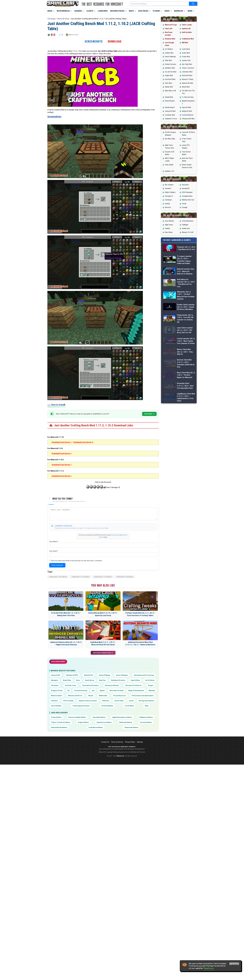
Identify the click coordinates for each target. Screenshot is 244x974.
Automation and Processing (144, 675)
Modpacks (178, 11)
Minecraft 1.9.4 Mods (125, 577)
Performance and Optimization (143, 695)
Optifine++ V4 (169, 171)
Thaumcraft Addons (131, 727)
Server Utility (119, 701)
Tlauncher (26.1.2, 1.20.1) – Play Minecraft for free (186, 251)
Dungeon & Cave (57, 690)
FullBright (185, 225)
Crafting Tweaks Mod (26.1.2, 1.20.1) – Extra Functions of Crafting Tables (140, 614)
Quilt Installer (187, 32)
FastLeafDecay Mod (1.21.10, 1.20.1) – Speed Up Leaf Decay (103, 614)
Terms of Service (117, 742)
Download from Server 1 (61, 442)
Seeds (167, 11)
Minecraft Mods (63, 19)
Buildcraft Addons (125, 722)
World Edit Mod (187, 75)
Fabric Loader (187, 25)
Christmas (54, 685)
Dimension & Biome (112, 685)
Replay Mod (169, 87)
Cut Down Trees (70, 685)
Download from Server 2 (83, 442)
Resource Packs (117, 11)
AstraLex (168, 207)
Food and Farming (80, 690)
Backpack (54, 680)
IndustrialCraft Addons (59, 727)
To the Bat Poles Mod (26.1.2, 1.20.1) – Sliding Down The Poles (66, 614)
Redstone (105, 701)
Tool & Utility (129, 706)
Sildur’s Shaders (170, 192)
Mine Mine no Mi (170, 91)
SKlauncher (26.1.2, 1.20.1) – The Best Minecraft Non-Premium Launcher (185, 316)
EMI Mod (185, 43)
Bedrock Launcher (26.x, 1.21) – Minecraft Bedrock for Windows (185, 283)
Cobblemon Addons (146, 717)
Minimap (152, 690)
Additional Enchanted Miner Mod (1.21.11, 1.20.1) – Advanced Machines (140, 643)
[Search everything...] (159, 4)
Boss (78, 680)
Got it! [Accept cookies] (234, 964)
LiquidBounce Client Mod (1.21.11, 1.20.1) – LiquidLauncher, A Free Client (186, 464)
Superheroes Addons (104, 722)
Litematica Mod (187, 72)
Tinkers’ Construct (188, 68)
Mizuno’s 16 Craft (187, 232)
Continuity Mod (170, 115)
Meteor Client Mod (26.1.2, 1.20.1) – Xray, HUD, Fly (185, 398)
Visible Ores (186, 228)
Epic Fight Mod (187, 64)
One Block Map (170, 139)
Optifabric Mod (170, 68)
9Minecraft (120, 756)
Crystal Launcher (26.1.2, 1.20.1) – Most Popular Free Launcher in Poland (186, 382)
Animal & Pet (88, 675)
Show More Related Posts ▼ (103, 653)
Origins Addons (83, 722)
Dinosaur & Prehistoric (133, 685)
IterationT (168, 188)
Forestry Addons (146, 722)
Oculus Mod (186, 53)
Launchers (103, 11)
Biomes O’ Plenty (187, 79)
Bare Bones (169, 232)
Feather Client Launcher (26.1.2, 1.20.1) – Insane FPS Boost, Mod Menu (186, 333)
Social (131, 701)
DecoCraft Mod (170, 79)
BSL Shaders (169, 185)
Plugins (156, 11)
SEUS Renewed (187, 192)
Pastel (184, 204)
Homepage (51, 19)
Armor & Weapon (122, 675)
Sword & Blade (56, 706)
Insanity (167, 204)
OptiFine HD (186, 29)
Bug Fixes (102, 680)
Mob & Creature (56, 695)
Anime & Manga (104, 675)
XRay (146, 706)
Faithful (167, 228)
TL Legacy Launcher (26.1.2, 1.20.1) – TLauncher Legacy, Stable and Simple (184, 267)
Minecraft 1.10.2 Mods (58, 577)
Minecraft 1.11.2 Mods (80, 577)
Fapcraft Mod (186, 107)
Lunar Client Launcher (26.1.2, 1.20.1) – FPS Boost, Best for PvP (185, 365)
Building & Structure (118, 680)
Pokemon (54, 701)
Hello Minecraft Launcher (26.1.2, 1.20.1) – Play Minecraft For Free (186, 300)
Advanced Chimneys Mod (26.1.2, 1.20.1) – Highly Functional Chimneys (66, 643)
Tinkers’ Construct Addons (60, 722)
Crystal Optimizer (187, 115)
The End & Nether (107, 706)
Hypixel (102, 690)
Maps (131, 11)
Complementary (187, 196)
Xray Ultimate (169, 221)
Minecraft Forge (171, 25)
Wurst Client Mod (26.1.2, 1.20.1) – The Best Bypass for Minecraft (186, 431)
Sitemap (140, 742)
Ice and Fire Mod (170, 72)
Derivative (185, 185)
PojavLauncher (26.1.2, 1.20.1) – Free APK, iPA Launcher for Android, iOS (185, 349)
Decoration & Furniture (90, 685)
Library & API (55, 675)
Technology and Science (81, 706)
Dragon (150, 685)
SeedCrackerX (170, 107)
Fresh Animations (187, 221)
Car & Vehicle (149, 680)
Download (115, 41)
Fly (68, 690)
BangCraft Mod (187, 111)
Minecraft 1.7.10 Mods (103, 577)
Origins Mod (169, 75)
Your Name (53, 542)
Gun (93, 690)
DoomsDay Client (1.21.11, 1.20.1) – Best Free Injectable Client (185, 447)
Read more (209, 968)
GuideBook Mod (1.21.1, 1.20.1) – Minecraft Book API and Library (103, 643)
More (190, 11)
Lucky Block (186, 49)
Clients (89, 11)
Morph (90, 695)
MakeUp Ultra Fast (188, 200)
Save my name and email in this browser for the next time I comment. (76, 561)
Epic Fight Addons (99, 717)
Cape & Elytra (135, 680)
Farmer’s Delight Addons (77, 717)
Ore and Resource (119, 695)
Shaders (78, 11)
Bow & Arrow (89, 680)
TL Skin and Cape (188, 97)
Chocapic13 (169, 196)
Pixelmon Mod (170, 39)
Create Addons (56, 717)
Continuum (168, 200)
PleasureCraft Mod (188, 119)
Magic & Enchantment (136, 690)
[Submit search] (193, 4)
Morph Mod (186, 87)
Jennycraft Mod (170, 111)
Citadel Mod (169, 97)
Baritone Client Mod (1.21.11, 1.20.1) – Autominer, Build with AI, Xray (186, 415)
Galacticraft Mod (187, 83)
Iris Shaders (169, 49)
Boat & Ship (67, 680)
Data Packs (143, 11)
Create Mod (186, 57)
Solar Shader (169, 165)
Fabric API (168, 29)
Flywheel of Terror (171, 119)
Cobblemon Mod (188, 39)
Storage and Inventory (146, 701)
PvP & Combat (68, 701)
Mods (49, 11)
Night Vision (169, 225)
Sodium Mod (169, 53)
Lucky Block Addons (95, 727)
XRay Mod (168, 60)
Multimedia (103, 695)
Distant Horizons (170, 64)
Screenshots (94, 41)
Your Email (53, 551)
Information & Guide (116, 690)
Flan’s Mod (168, 83)
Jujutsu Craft (186, 60)
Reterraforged (169, 101)
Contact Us (105, 742)
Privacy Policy (115, 535)
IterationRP (186, 188)
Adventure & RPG (72, 675)
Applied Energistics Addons (122, 717)
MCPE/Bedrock (63, 11)
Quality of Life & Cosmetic (88, 701)
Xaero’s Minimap (170, 57)
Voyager (184, 207)
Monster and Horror (75, 695)
